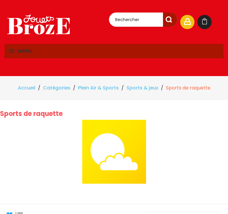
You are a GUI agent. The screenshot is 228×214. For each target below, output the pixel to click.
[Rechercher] (143, 19)
